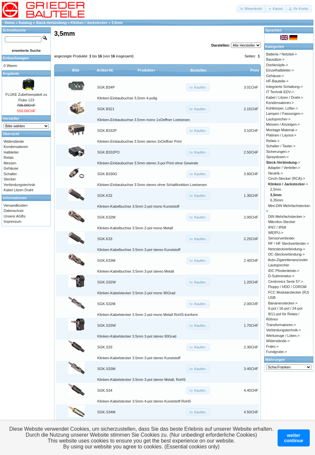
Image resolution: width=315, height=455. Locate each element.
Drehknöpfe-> (277, 65)
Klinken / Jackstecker (89, 23)
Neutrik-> (275, 173)
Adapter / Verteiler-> (284, 168)
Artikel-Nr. (105, 70)
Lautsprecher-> (278, 119)
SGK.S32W (106, 282)
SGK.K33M (106, 260)
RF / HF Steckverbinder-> (288, 243)
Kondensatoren (16, 147)
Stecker (10, 179)
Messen (10, 163)
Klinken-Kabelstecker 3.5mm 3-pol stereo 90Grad (137, 336)
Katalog (25, 23)
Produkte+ (147, 70)
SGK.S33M (106, 369)
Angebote (11, 73)
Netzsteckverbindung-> (286, 249)
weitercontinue (293, 438)
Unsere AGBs (15, 216)
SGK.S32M (106, 304)
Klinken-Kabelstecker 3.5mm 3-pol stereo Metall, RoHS (141, 380)
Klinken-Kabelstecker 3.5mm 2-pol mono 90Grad (136, 293)
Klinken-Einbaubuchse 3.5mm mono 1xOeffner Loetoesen (143, 120)
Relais (9, 157)
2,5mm (275, 189)
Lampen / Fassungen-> (284, 113)
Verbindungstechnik (19, 185)
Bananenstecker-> (283, 303)
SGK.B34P (106, 87)
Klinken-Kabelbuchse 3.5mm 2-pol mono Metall (135, 228)
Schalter (10, 174)
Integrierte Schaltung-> (284, 87)
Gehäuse (11, 168)
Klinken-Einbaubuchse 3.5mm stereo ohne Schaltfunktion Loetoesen (152, 185)
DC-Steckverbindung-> (286, 254)
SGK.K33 (105, 239)
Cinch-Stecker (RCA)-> (286, 178)
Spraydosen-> (277, 157)
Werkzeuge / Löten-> (283, 336)
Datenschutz (14, 211)
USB (272, 298)
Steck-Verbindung (51, 23)
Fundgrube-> (276, 352)
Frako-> (272, 346)
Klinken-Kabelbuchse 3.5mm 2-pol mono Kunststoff (138, 206)
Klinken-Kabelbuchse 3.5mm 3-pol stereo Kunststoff (138, 250)
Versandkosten (16, 205)
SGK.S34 (105, 390)
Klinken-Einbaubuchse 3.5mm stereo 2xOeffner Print (139, 141)
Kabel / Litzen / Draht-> (284, 97)
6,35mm (276, 200)
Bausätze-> (275, 59)
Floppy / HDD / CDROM (287, 287)
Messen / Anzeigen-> (283, 124)
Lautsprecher (278, 265)
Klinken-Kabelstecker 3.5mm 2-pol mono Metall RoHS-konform (147, 315)
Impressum (12, 221)
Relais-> (273, 141)
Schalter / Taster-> (280, 146)
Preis (254, 70)
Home (10, 23)
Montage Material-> (281, 130)
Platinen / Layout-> (281, 135)
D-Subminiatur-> (281, 276)
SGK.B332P (107, 131)
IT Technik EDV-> (280, 92)
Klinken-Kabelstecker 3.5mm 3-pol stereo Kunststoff (138, 358)
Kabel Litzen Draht (18, 190)
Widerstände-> (278, 341)
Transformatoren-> (281, 325)
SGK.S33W (106, 325)
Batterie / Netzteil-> (281, 54)
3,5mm (117, 23)
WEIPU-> (275, 233)
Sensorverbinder (281, 238)
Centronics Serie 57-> (285, 281)
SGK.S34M (106, 412)
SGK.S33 (105, 347)
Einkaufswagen (16, 58)
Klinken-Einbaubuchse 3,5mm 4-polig (127, 98)
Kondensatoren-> (280, 103)
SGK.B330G (107, 174)
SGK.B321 (106, 109)
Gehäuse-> (275, 76)
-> (283, 162)
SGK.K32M (106, 217)
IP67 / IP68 (277, 227)
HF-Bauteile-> (277, 81)
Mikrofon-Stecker (281, 222)
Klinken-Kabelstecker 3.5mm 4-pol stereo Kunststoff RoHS (144, 401)
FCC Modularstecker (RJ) (288, 292)
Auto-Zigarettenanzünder (288, 260)
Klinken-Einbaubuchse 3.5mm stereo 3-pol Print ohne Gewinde (147, 163)
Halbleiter (11, 152)
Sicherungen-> (278, 152)
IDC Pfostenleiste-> (283, 271)
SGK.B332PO (108, 152)
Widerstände (14, 141)
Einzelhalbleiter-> (280, 70)
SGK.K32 (105, 195)
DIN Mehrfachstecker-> (286, 216)
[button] (251, 8)
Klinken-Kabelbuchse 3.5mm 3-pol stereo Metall (135, 271)
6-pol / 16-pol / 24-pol (285, 308)
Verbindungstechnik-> (283, 330)
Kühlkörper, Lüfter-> (282, 108)
